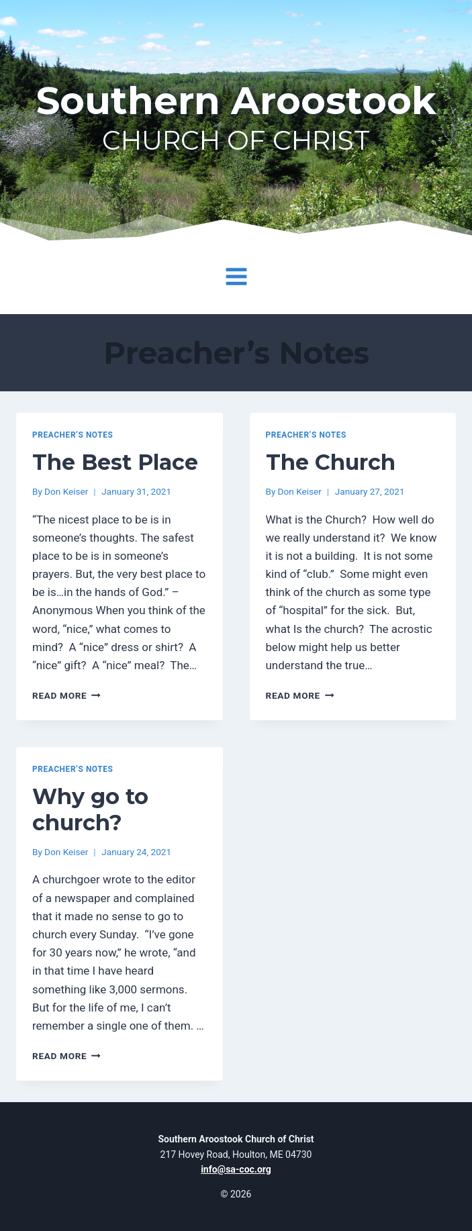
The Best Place (115, 462)
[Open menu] (236, 277)
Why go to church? (90, 809)
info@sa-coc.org (236, 1169)
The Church (330, 462)
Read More (66, 695)
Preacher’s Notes (72, 435)
